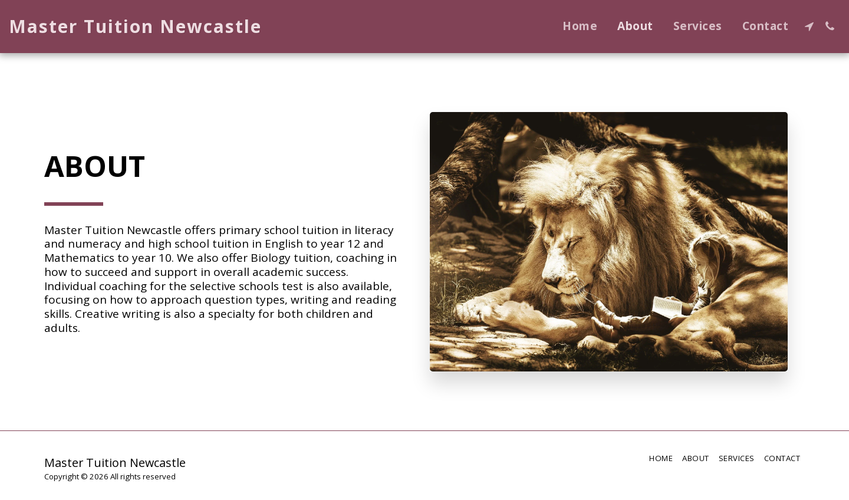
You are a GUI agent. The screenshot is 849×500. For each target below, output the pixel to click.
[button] (809, 26)
